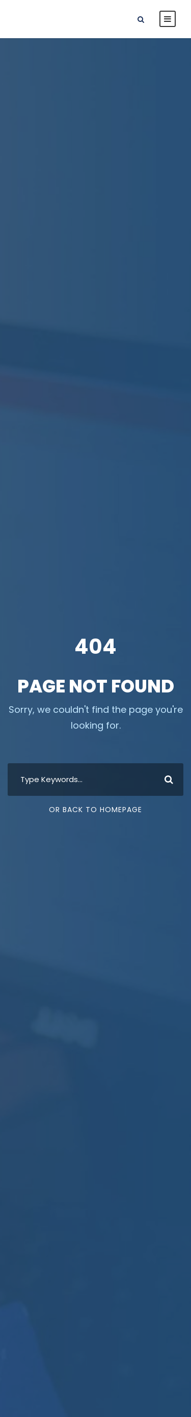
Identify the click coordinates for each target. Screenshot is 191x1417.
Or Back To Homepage (95, 809)
